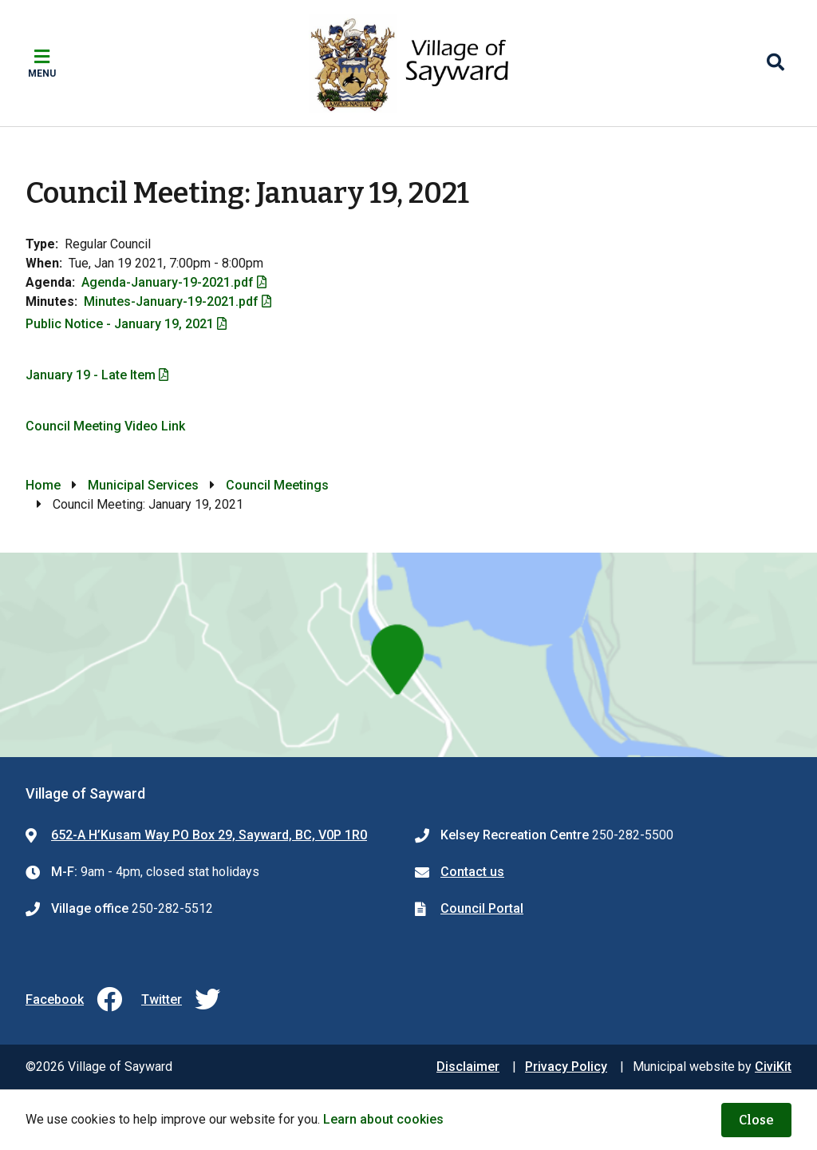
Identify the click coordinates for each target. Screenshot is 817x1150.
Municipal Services (143, 485)
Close (756, 1120)
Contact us (472, 871)
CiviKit (773, 1066)
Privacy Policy (566, 1066)
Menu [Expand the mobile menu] (42, 73)
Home (43, 485)
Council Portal (481, 908)
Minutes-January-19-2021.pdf (171, 301)
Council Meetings (277, 485)
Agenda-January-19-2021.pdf (167, 282)
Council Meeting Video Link (105, 426)
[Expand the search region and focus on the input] (775, 63)
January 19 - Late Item (91, 375)
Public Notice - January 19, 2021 (120, 323)
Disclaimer (467, 1066)
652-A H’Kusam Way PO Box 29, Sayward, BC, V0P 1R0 (209, 835)
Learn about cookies (383, 1119)
